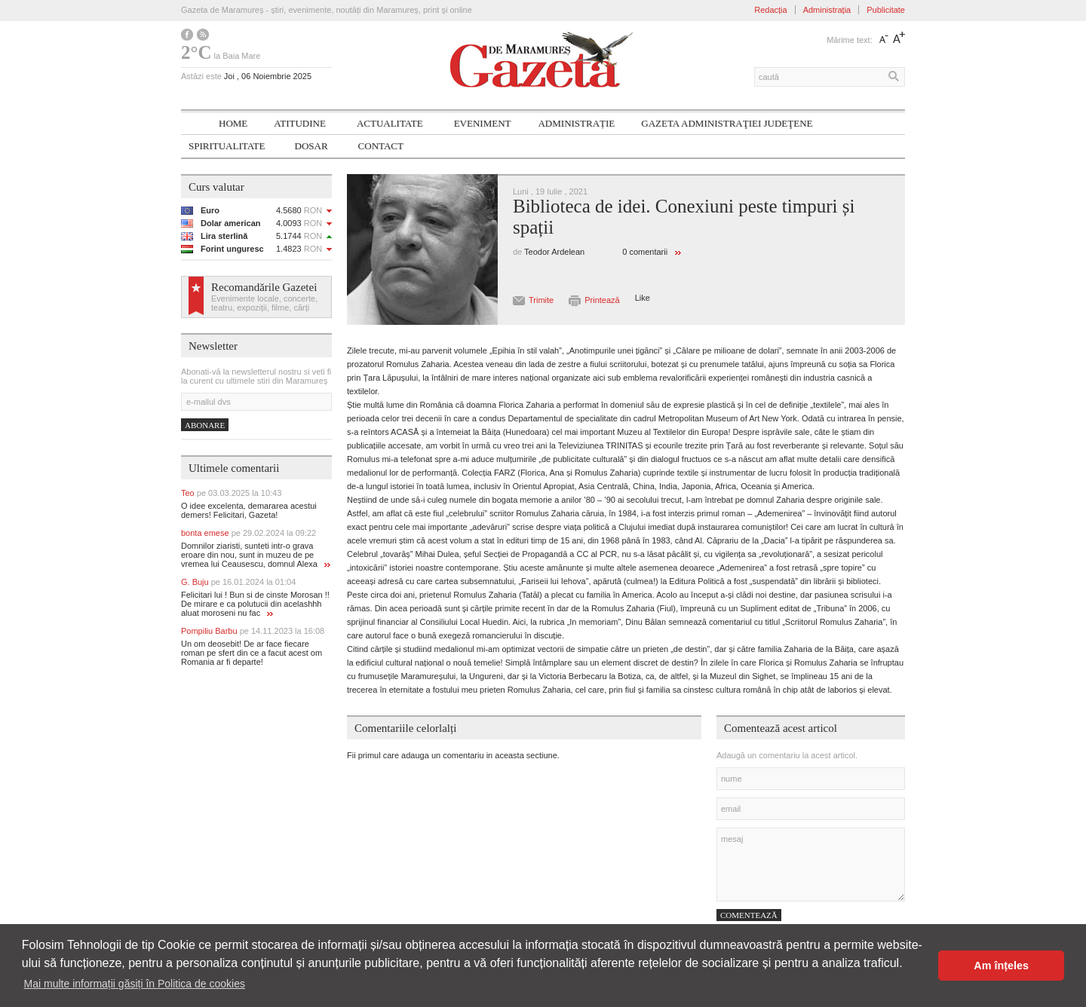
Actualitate (390, 123)
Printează (601, 300)
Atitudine (300, 123)
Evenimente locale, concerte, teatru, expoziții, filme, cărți (264, 303)
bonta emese (248, 532)
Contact (380, 146)
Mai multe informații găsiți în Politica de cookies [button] (134, 984)
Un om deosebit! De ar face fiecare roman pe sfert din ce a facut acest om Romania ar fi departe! (251, 652)
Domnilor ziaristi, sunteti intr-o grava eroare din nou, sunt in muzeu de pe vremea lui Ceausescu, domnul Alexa (255, 554)
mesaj (810, 864)
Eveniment (482, 123)
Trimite (541, 300)
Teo (231, 492)
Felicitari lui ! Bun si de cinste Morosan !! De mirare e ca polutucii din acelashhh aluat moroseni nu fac (255, 603)
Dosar (311, 146)
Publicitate (886, 9)
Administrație (576, 123)
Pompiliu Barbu (252, 630)
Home (233, 123)
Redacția (770, 9)
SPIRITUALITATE (227, 146)
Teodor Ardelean (554, 251)
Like (642, 297)
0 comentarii (644, 251)
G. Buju (238, 581)
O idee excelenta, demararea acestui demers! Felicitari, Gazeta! (249, 510)
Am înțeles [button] (1001, 966)
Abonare (205, 425)
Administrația (827, 9)
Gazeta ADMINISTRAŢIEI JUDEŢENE (726, 123)
